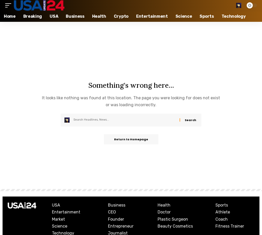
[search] (239, 5)
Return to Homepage (131, 139)
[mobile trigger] (9, 5)
